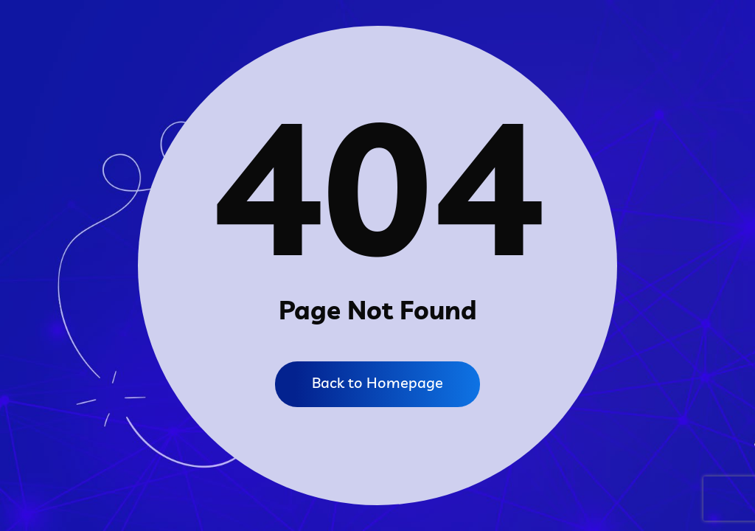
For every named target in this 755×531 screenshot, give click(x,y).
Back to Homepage (377, 382)
